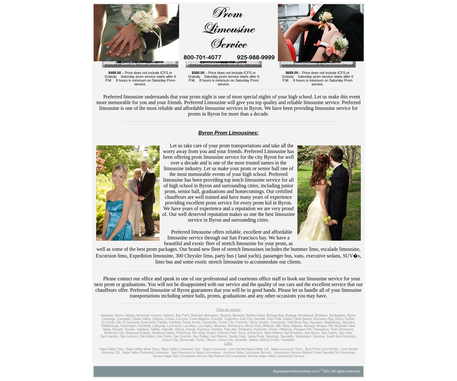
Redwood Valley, (164, 333)
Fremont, (241, 322)
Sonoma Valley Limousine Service (247, 352)
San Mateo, (148, 336)
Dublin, (350, 319)
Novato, (130, 329)
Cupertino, (231, 319)
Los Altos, (190, 326)
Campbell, (124, 319)
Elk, (119, 322)
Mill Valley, (283, 326)
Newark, (118, 329)
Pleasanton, (321, 329)
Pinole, (274, 329)
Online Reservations (299, 63)
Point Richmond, (342, 329)
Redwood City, (114, 333)
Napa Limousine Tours (286, 349)
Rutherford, (255, 333)
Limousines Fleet (337, 63)
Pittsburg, (286, 329)
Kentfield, (145, 326)
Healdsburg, (332, 322)
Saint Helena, (273, 333)
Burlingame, (337, 315)
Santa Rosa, (256, 336)
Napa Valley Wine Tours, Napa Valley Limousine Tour (163, 349)
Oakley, (155, 329)
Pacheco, (203, 329)
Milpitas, (297, 326)
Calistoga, (109, 319)
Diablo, (288, 319)
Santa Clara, (238, 336)
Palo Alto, (230, 329)
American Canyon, (149, 315)
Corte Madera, (199, 319)
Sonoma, (319, 336)
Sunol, (200, 340)
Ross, (242, 333)
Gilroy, (253, 322)
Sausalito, (287, 336)
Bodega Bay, (276, 315)
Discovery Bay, (324, 319)
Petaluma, (245, 329)
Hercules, (348, 322)
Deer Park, (274, 319)
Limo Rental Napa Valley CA (248, 349)
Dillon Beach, (303, 319)
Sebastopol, (303, 336)
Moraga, (310, 326)
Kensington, (129, 326)
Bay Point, (183, 315)
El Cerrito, (109, 322)
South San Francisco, (342, 336)
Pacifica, (217, 329)
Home (109, 63)
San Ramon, (219, 336)
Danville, (260, 319)
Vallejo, (254, 340)
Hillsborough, (110, 326)
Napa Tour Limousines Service (185, 356)
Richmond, (184, 333)
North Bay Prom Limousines (197, 63)
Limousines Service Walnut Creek (298, 352)
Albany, (130, 315)
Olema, (180, 329)
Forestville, (210, 322)
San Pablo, (165, 336)
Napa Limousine (214, 349)
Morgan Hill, (324, 326)
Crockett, (217, 319)
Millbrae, (269, 326)
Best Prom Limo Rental (321, 349)
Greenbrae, (278, 322)
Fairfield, (175, 322)
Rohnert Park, (228, 333)
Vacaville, (241, 340)
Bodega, (291, 315)
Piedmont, (261, 329)
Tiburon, (211, 340)
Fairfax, (163, 322)
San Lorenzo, (129, 336)
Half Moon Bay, (298, 322)
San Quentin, (183, 336)
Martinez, (220, 326)
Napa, (107, 329)
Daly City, (246, 319)
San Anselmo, (294, 333)
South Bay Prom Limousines (252, 63)
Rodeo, (212, 333)
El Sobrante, (131, 322)
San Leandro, (109, 336)
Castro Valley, (141, 319)
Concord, (182, 319)
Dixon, (339, 319)
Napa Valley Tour (111, 349)
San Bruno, (313, 333)
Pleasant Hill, (303, 329)
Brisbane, (321, 315)
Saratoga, (272, 336)
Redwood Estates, (138, 333)
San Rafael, (201, 336)
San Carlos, (329, 333)
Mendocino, (236, 326)
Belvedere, (212, 315)
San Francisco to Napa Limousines (196, 352)
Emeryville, (149, 322)
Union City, (226, 340)
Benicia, (226, 315)
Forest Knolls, (192, 322)
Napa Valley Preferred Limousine (145, 352)
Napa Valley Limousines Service (281, 356)
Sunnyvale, (187, 340)
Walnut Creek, (270, 340)
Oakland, (143, 329)
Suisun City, (170, 340)
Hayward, (316, 322)
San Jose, (346, 333)
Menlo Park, (253, 326)
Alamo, (120, 315)
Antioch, (169, 315)
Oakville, (168, 329)
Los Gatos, (205, 326)
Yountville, (288, 340)
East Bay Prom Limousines (144, 63)
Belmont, (197, 315)
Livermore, (174, 326)
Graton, (264, 322)
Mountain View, (345, 326)
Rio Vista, (199, 333)
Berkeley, (239, 315)
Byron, (351, 315)
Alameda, (107, 315)
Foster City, (227, 322)
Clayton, (158, 319)
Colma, (170, 319)
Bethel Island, (256, 315)
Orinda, (191, 329)
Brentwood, (306, 315)
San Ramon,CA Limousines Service (233, 356)
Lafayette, (159, 326)
